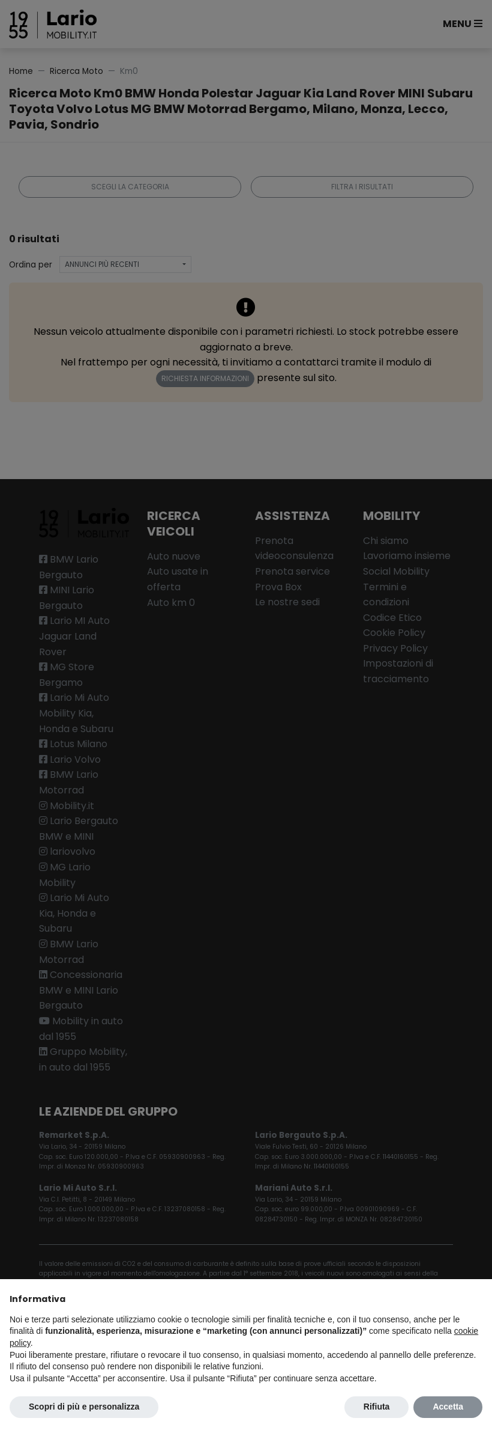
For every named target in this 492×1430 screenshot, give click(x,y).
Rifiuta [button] (377, 1406)
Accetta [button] (448, 1406)
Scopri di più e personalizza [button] (84, 1406)
